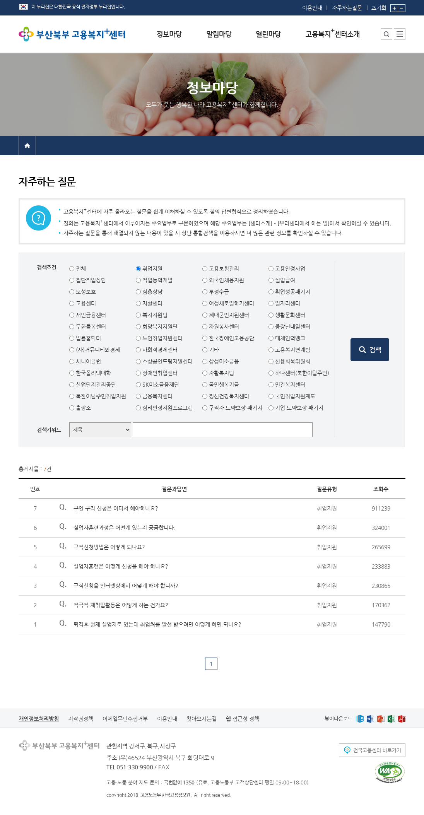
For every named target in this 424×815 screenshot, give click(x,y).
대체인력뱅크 (289, 338)
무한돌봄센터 (90, 326)
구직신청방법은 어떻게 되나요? (109, 547)
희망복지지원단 (159, 326)
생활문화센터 (289, 315)
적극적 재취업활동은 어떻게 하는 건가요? (121, 605)
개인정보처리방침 (39, 719)
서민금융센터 (90, 315)
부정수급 (218, 292)
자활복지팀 (220, 373)
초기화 (378, 5)
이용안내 (312, 8)
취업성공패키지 (292, 292)
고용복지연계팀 (292, 350)
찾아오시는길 (201, 719)
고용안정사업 (289, 268)
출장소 (82, 408)
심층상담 (151, 292)
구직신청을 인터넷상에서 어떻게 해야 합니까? (126, 586)
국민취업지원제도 (294, 396)
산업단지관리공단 (95, 384)
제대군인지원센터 (228, 315)
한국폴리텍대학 (92, 373)
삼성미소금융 (223, 361)
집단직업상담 (90, 280)
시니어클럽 (87, 361)
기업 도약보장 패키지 (298, 408)
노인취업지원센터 (162, 338)
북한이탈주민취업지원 (100, 396)
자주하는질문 (347, 8)
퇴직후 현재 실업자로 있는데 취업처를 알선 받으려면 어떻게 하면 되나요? (157, 624)
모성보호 (85, 292)
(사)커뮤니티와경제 (97, 350)
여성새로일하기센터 (230, 303)
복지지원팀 (154, 315)
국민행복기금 (223, 384)
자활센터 (151, 303)
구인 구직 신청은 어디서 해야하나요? (116, 508)
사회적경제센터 (159, 350)
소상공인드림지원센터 (167, 361)
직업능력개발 (157, 280)
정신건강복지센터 (228, 396)
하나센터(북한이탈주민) (301, 373)
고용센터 (85, 303)
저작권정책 (80, 719)
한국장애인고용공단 (230, 338)
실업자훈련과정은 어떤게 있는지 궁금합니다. (124, 528)
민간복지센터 (289, 384)
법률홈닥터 (87, 338)
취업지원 (151, 268)
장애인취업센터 (159, 373)
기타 (213, 350)
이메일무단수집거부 (125, 719)
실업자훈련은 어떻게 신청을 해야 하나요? (121, 566)
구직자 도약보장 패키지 (234, 408)
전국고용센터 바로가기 (377, 750)
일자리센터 (287, 303)
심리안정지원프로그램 (167, 408)
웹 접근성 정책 (242, 719)
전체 (80, 268)
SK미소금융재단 (160, 384)
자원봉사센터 (223, 326)
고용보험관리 (223, 268)
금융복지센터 (157, 396)
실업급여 (284, 280)
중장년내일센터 (292, 326)
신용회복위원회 (292, 361)
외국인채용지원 (225, 280)
